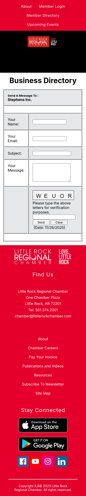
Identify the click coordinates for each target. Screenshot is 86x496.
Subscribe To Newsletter (43, 384)
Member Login (52, 6)
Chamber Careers (43, 348)
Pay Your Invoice (43, 357)
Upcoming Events (43, 24)
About (26, 6)
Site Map (42, 393)
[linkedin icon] (61, 465)
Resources (43, 375)
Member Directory (43, 15)
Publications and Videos (43, 366)
